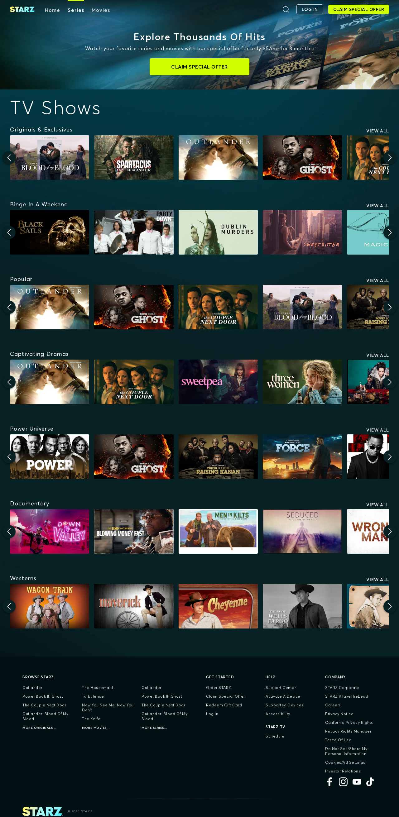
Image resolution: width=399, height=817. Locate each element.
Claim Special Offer (225, 696)
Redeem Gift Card (224, 705)
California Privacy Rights (349, 722)
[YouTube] (357, 781)
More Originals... (39, 728)
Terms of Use (338, 740)
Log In (212, 713)
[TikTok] (370, 781)
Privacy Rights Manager (348, 731)
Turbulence (93, 696)
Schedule (275, 736)
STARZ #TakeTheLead (346, 696)
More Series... (154, 728)
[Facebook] (329, 781)
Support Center (281, 687)
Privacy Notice (339, 713)
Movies (101, 10)
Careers (333, 705)
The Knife (91, 718)
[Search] (286, 9)
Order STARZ (218, 687)
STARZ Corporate (342, 687)
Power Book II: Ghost (42, 696)
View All (377, 131)
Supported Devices (285, 705)
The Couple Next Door (44, 705)
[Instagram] (343, 781)
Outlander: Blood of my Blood (45, 716)
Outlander (32, 687)
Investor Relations (342, 771)
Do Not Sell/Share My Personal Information (346, 751)
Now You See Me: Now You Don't (108, 707)
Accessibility (278, 713)
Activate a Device (283, 696)
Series (76, 10)
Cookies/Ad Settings (345, 762)
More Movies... (96, 728)
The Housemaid (97, 687)
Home (52, 10)
